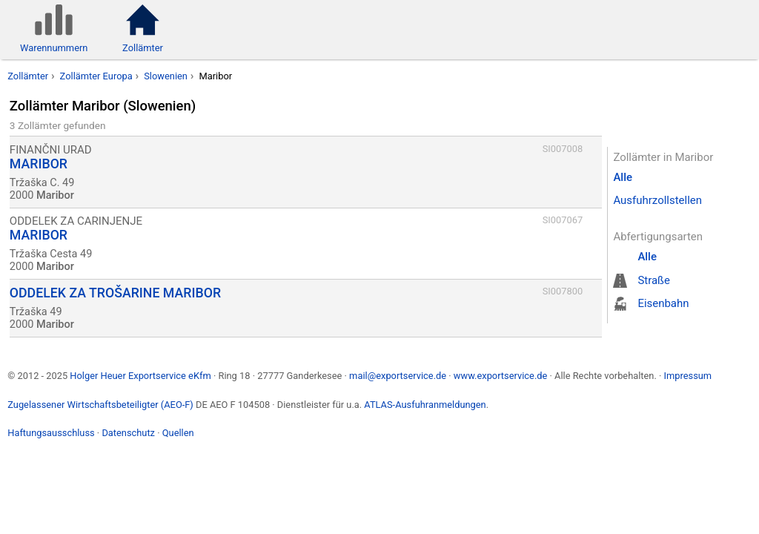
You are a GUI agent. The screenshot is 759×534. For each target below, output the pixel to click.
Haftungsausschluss (50, 432)
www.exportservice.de (501, 375)
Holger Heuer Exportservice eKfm (140, 375)
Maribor (215, 76)
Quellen (178, 432)
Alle (622, 177)
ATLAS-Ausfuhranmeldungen (424, 404)
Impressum (687, 375)
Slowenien (166, 76)
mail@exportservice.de (397, 375)
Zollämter (27, 76)
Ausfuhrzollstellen (657, 200)
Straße (653, 280)
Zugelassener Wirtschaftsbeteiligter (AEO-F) (100, 404)
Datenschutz (128, 432)
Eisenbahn (663, 303)
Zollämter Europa (96, 76)
